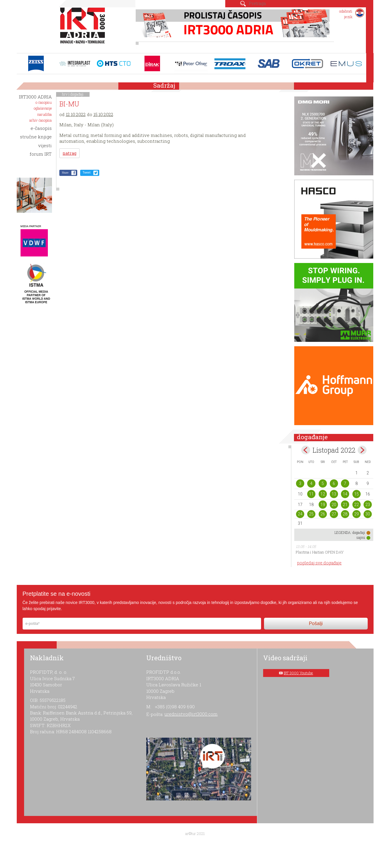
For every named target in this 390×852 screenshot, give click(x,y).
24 (300, 514)
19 (322, 504)
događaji (77, 94)
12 (322, 494)
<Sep (305, 450)
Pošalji (316, 623)
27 (334, 514)
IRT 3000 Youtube (298, 673)
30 (367, 514)
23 (367, 504)
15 (356, 494)
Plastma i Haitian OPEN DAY (320, 552)
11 (311, 494)
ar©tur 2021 (195, 833)
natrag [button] (69, 153)
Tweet (86, 172)
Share (65, 172)
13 (334, 494)
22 (356, 504)
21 (345, 504)
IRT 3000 (84, 28)
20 (334, 504)
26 (322, 514)
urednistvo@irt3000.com (191, 714)
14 (345, 494)
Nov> (362, 450)
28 (345, 514)
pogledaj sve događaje (319, 563)
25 (311, 514)
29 (356, 514)
